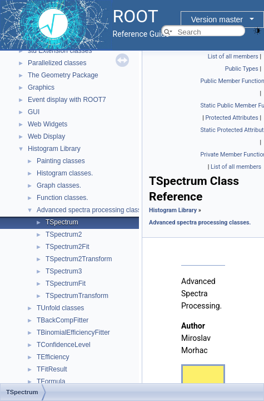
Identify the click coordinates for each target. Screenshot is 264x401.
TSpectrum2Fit (67, 247)
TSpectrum (62, 222)
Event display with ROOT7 (67, 100)
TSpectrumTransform (77, 296)
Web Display (46, 136)
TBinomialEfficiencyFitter (73, 332)
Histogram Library (54, 149)
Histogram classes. (65, 173)
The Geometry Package (63, 75)
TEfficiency (53, 357)
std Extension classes (60, 51)
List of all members (233, 56)
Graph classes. (59, 185)
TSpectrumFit (66, 283)
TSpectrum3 (64, 271)
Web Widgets (47, 124)
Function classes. (62, 198)
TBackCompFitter (62, 320)
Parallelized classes (57, 63)
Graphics (41, 87)
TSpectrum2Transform (79, 259)
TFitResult (52, 369)
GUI (33, 112)
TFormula (51, 381)
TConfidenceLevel (64, 345)
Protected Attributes (231, 117)
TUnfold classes (60, 308)
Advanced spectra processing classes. (93, 210)
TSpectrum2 (64, 234)
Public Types (241, 68)
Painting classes (61, 161)
